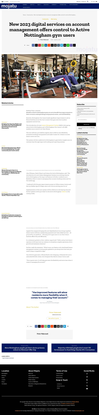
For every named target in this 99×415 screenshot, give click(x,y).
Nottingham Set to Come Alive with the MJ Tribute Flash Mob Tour (12, 194)
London (3, 146)
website (64, 191)
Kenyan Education (6, 213)
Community (30, 15)
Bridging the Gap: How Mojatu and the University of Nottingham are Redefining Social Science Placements (12, 126)
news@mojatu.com (79, 410)
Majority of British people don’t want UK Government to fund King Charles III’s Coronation (74, 349)
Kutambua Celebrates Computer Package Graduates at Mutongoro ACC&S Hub (12, 216)
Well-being (54, 19)
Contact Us (18, 410)
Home (24, 15)
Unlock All (86, 124)
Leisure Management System (50, 125)
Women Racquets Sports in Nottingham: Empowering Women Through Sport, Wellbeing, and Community (11, 172)
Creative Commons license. (68, 403)
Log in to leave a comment (8, 358)
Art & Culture (5, 192)
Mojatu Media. (75, 401)
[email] (86, 119)
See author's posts (54, 318)
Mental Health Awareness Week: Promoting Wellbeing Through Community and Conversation (11, 149)
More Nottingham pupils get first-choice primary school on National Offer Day (25, 349)
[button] (87, 1)
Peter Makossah (44, 39)
